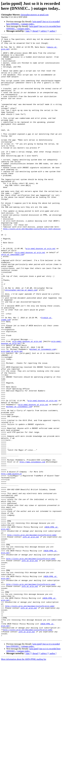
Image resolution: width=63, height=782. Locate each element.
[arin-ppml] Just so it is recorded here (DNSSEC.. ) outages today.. (33, 22)
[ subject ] (44, 31)
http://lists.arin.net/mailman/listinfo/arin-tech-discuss (32, 267)
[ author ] (52, 31)
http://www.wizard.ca (11, 561)
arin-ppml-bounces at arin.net (40, 291)
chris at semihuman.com (12, 298)
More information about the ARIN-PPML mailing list (23, 780)
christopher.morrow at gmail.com (35, 15)
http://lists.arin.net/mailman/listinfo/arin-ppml (31, 635)
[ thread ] (35, 31)
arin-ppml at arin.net (12, 414)
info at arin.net (31, 637)
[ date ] (28, 31)
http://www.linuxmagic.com (32, 547)
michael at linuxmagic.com (42, 412)
